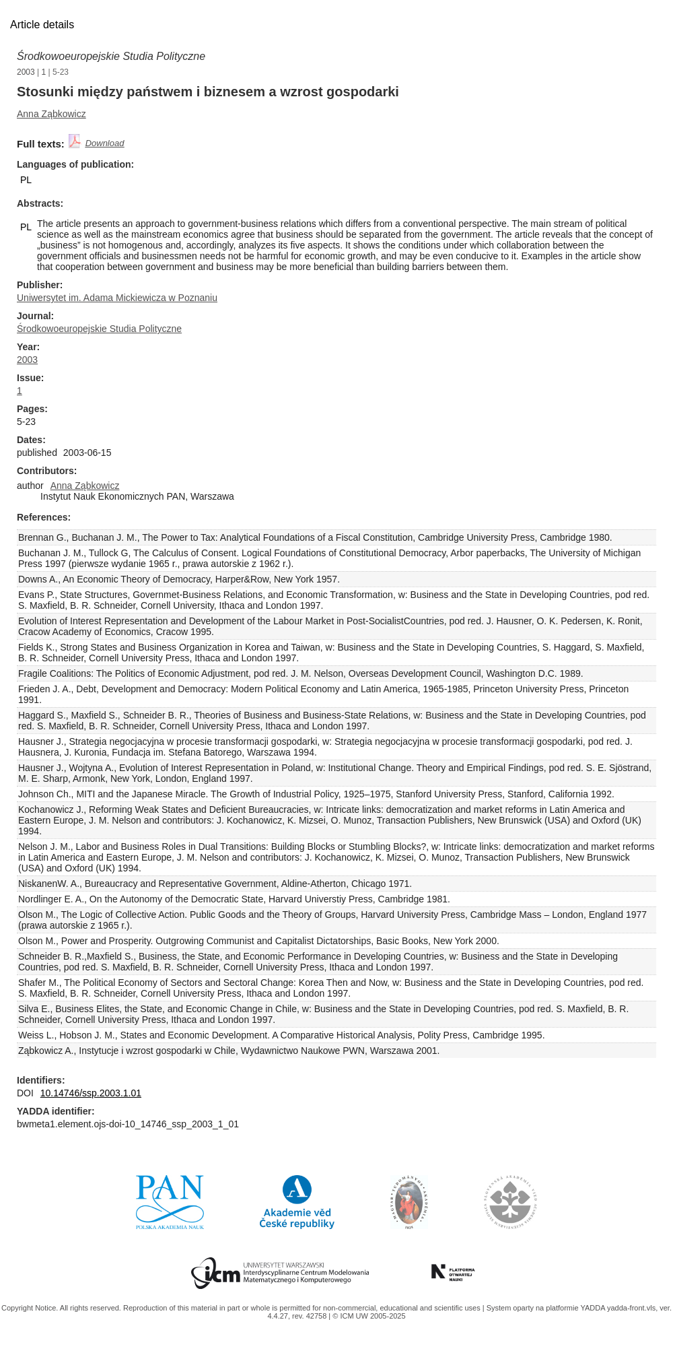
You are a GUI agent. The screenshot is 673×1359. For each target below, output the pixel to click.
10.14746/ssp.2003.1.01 (90, 1093)
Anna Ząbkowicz (51, 113)
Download (105, 143)
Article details (42, 24)
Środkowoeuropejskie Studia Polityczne (111, 56)
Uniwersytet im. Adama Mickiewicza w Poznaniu (117, 297)
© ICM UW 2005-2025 (368, 1316)
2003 (26, 72)
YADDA (593, 1308)
